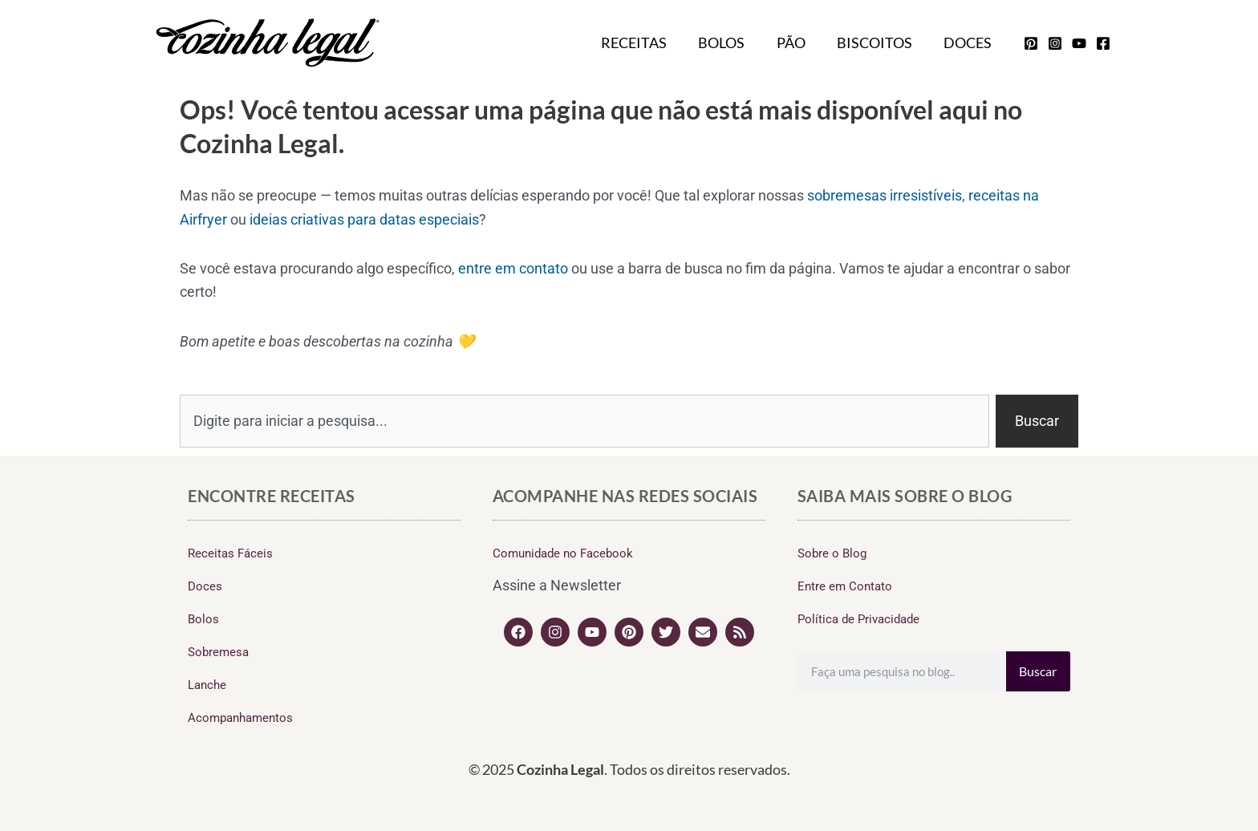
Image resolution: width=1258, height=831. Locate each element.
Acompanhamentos (240, 718)
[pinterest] (1031, 43)
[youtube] (1079, 43)
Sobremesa (218, 652)
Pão (797, 42)
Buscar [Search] (1038, 671)
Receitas (646, 42)
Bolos (731, 42)
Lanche (207, 685)
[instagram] (1055, 43)
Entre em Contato (844, 586)
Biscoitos (878, 42)
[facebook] (1103, 43)
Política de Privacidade (858, 619)
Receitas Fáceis (230, 553)
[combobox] (584, 421)
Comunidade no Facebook (563, 553)
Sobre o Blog (831, 553)
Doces (969, 42)
